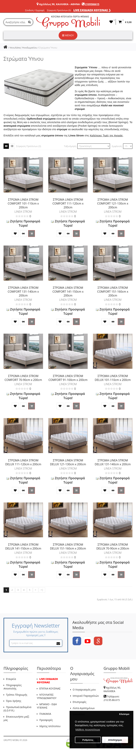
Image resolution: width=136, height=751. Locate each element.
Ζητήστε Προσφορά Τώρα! (23, 223)
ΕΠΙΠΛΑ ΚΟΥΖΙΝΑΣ (50, 688)
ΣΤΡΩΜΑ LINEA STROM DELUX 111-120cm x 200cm (23, 462)
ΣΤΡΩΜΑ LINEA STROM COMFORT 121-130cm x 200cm (112, 203)
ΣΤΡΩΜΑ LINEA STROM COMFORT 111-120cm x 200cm (68, 203)
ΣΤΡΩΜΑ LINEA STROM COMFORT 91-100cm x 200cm (68, 378)
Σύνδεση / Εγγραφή (34, 10)
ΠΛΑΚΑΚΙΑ (45, 713)
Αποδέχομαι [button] (115, 740)
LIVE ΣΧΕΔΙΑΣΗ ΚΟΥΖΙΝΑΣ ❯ (92, 10)
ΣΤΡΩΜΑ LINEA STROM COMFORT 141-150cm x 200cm (68, 291)
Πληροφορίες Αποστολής (13, 686)
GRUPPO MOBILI (11, 740)
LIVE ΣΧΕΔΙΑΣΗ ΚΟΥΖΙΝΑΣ (47, 680)
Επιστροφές (79, 702)
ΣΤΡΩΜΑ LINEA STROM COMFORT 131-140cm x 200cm (23, 291)
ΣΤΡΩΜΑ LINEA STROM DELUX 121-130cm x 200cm (68, 462)
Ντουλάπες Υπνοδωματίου (23, 47)
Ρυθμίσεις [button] (88, 740)
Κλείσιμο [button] (124, 714)
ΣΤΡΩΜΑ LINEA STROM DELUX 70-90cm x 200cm (112, 546)
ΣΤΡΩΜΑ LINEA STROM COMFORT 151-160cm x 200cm (112, 291)
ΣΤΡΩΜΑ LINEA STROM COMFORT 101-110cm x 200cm (23, 203)
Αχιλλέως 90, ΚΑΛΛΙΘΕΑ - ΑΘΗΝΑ (59, 4)
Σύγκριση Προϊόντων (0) (59, 10)
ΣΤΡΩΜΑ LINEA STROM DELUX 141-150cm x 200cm (23, 546)
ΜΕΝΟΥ (68, 35)
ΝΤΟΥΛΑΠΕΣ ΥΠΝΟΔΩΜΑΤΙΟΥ (46, 696)
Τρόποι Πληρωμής (16, 694)
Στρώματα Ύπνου (48, 47)
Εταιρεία (11, 679)
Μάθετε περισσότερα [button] (87, 729)
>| (42, 589)
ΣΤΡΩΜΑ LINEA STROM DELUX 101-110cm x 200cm (113, 378)
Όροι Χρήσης (13, 701)
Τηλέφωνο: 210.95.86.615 (112, 698)
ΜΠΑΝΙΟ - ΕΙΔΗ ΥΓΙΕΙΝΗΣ (47, 706)
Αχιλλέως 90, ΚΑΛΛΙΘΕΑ (112, 689)
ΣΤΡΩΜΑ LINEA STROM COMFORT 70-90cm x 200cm (23, 378)
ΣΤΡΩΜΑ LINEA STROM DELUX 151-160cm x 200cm (68, 546)
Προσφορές (46, 720)
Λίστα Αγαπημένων (84, 708)
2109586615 (92, 4)
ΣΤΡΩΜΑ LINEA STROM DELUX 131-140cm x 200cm (113, 462)
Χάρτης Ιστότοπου (49, 726)
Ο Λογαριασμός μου (84, 689)
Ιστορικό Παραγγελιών (86, 695)
